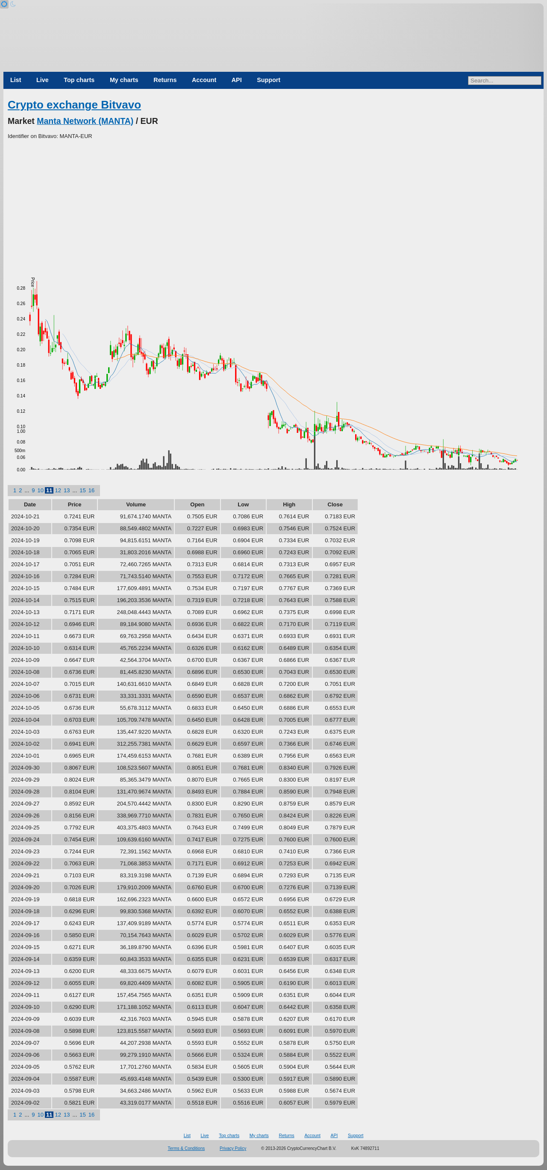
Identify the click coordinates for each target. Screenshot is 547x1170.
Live (42, 79)
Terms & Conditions (186, 1148)
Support (268, 79)
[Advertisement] (273, 205)
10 (41, 490)
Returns (164, 79)
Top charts (79, 79)
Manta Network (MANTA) (85, 121)
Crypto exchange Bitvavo (74, 104)
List (15, 79)
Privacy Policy (233, 1148)
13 (67, 490)
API (237, 79)
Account (204, 79)
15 (82, 490)
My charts (124, 79)
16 (91, 490)
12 (58, 490)
